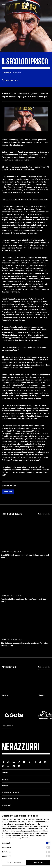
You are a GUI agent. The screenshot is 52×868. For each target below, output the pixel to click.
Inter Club (6, 805)
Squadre (5, 779)
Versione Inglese (9, 485)
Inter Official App (9, 799)
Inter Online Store (9, 792)
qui (23, 831)
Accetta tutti (38, 863)
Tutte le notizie (44, 514)
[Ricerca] (48, 4)
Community (8, 492)
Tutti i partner (7, 726)
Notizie (5, 773)
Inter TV (5, 786)
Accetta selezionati (14, 863)
